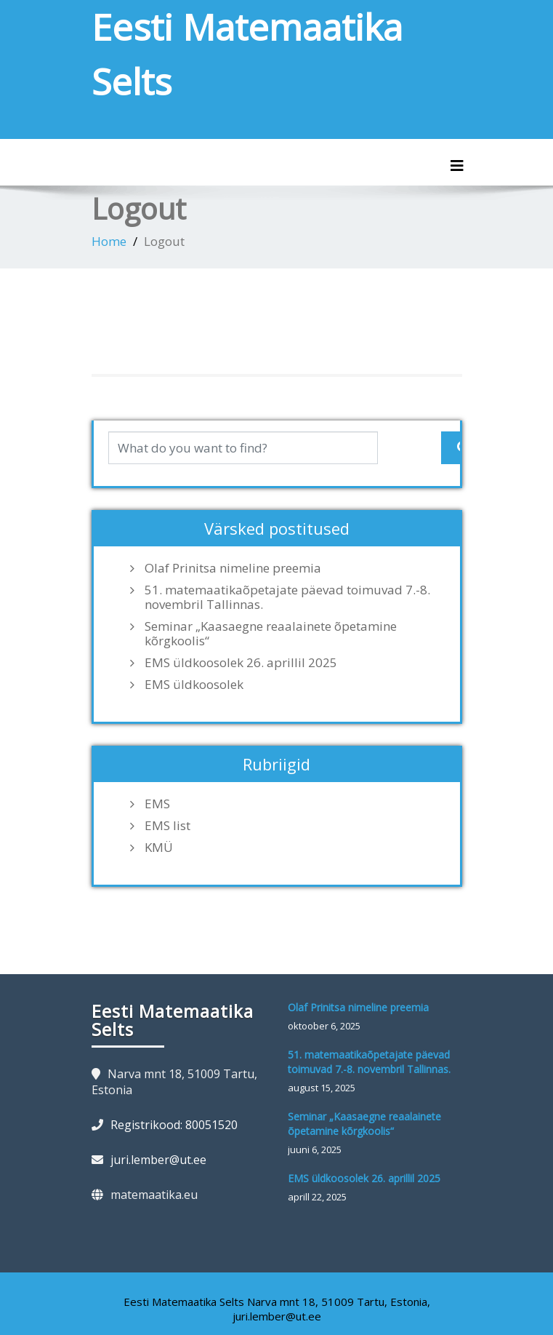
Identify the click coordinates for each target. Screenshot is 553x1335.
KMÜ (159, 847)
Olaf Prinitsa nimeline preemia (233, 568)
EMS (157, 804)
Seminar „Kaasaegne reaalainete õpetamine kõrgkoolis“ (271, 633)
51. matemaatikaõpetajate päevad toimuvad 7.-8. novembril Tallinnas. (287, 597)
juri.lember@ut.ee (158, 1160)
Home (109, 241)
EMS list (167, 825)
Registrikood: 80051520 (174, 1125)
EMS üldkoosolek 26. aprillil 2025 (241, 662)
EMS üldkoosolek (194, 684)
